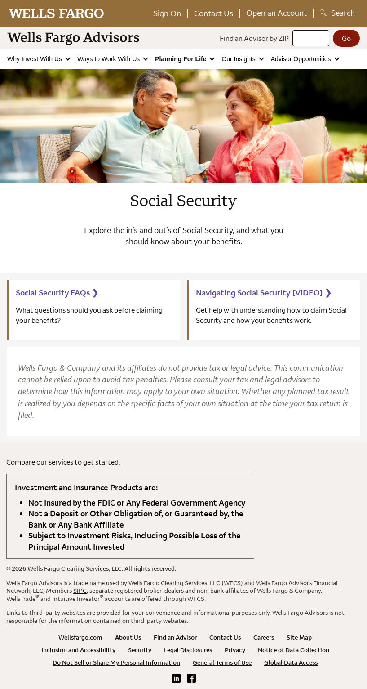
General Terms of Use (222, 662)
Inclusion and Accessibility (78, 650)
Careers (263, 637)
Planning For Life (181, 59)
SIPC (80, 590)
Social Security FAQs (57, 292)
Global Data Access (291, 662)
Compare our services (39, 461)
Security (139, 650)
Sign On (167, 13)
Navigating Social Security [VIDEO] (264, 292)
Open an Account (276, 13)
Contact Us (213, 13)
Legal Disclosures (188, 650)
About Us (128, 637)
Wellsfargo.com (80, 637)
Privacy (235, 650)
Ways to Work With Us (109, 59)
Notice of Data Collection (293, 650)
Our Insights (239, 59)
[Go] (346, 38)
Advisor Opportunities (302, 59)
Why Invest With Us (35, 59)
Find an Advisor (175, 637)
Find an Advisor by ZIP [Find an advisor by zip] (254, 38)
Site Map (299, 637)
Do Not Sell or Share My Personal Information (116, 662)
